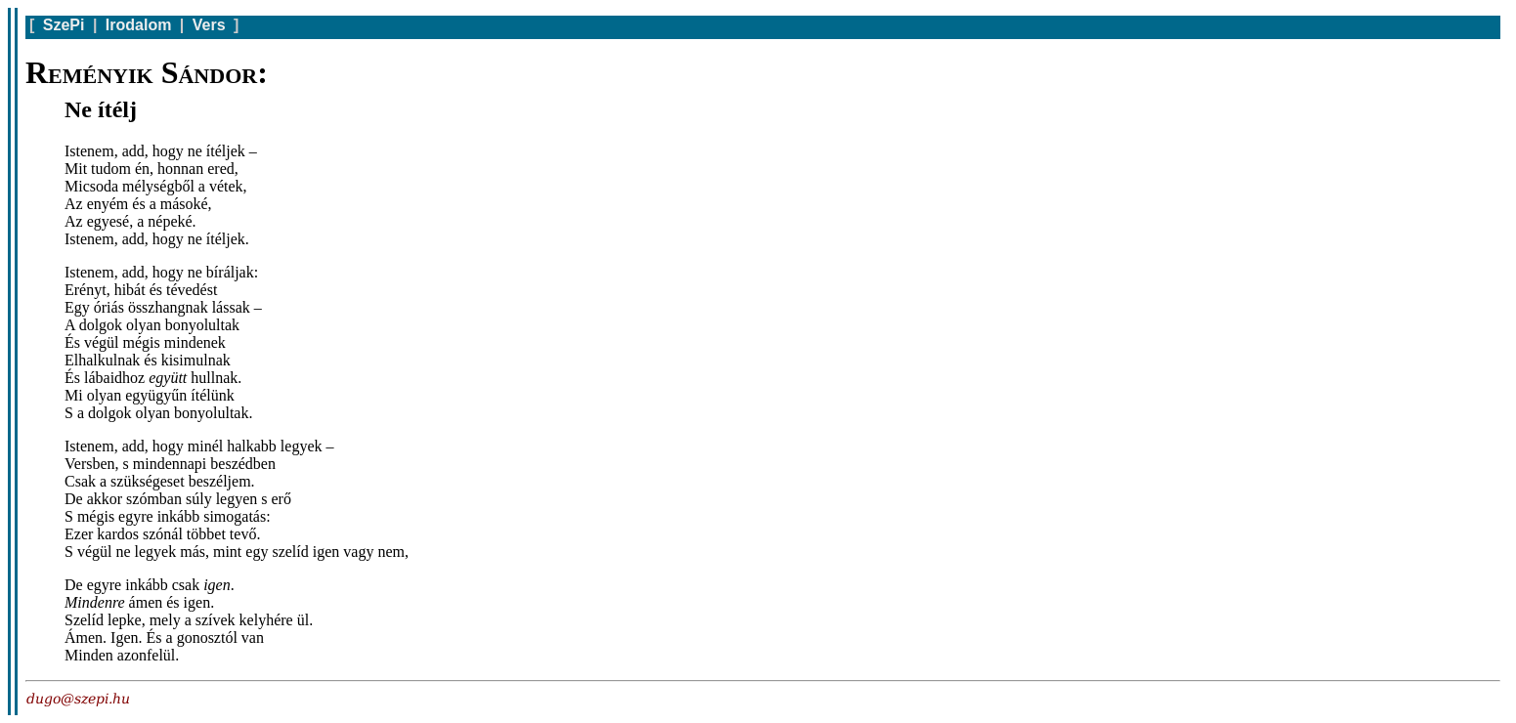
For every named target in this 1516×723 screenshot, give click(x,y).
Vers (209, 25)
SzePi (64, 25)
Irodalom (139, 25)
